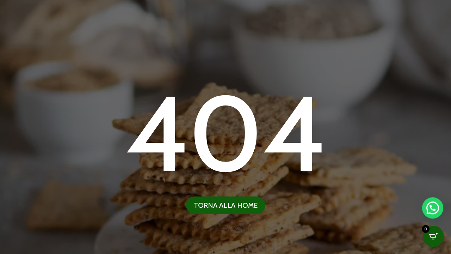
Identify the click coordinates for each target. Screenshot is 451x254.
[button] (433, 239)
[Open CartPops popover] (433, 236)
